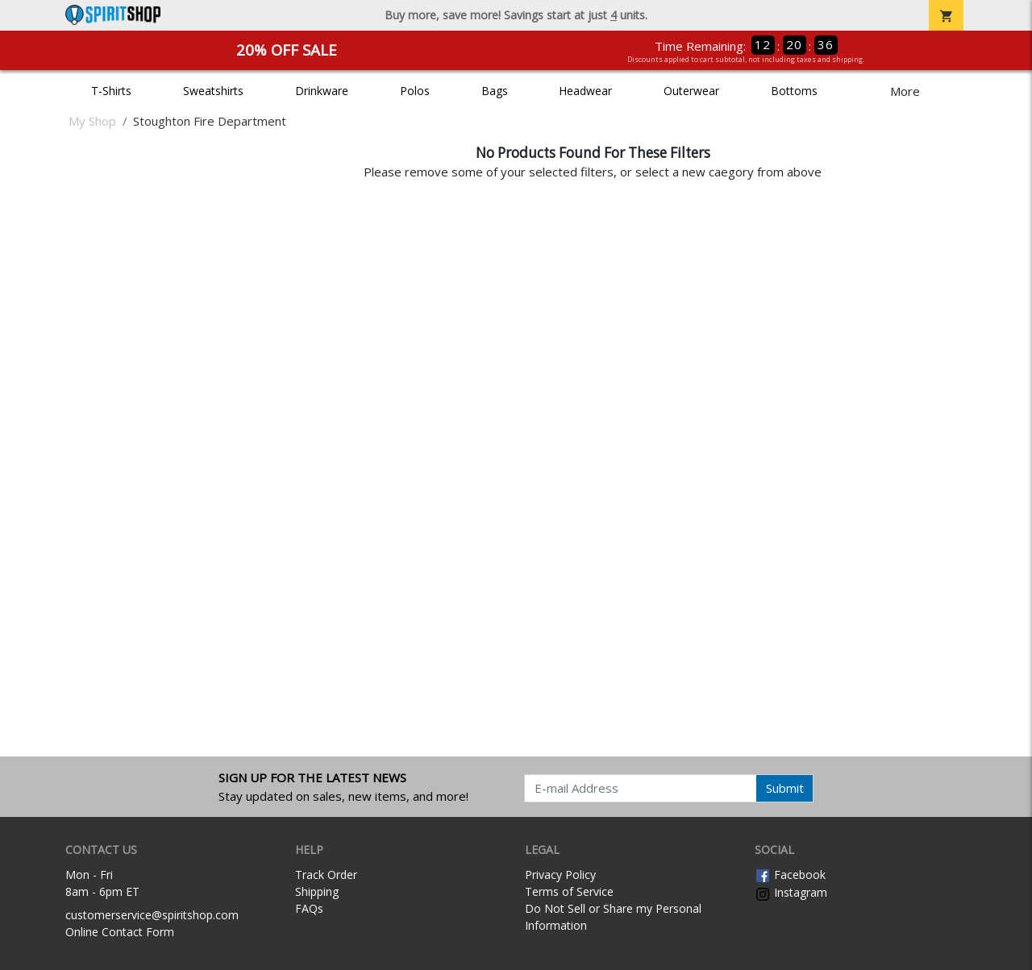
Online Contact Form (119, 931)
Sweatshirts (213, 90)
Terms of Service (569, 891)
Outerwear (691, 90)
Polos (415, 90)
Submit (785, 788)
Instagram (791, 892)
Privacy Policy (560, 874)
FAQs (309, 908)
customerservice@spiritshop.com (152, 914)
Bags (494, 90)
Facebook (790, 874)
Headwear (585, 90)
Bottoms (794, 90)
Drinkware (321, 90)
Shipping (317, 891)
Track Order (326, 874)
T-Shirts (111, 90)
